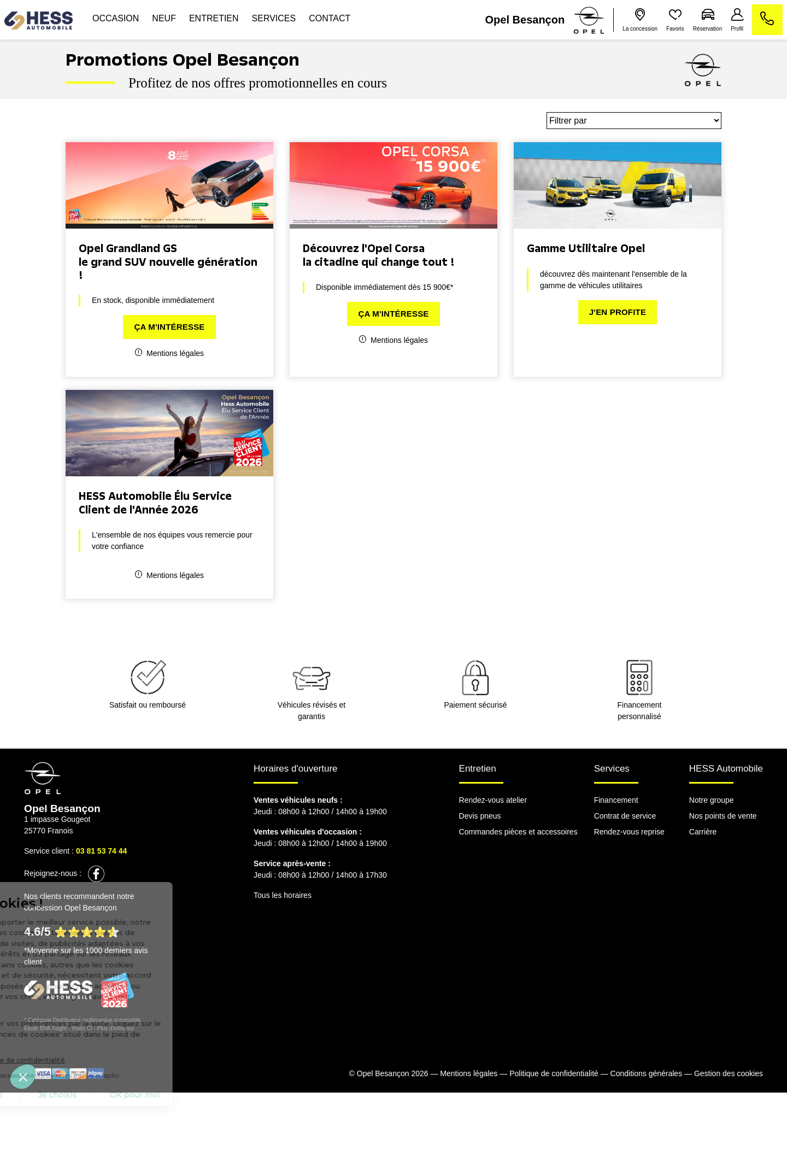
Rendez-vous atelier (493, 800)
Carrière (703, 831)
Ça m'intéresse (169, 326)
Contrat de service (625, 816)
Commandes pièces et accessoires (518, 831)
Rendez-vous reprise (629, 831)
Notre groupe (711, 800)
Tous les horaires (283, 895)
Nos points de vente (723, 816)
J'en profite (617, 312)
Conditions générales (646, 1073)
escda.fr (145, 1028)
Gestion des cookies (728, 1073)
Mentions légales (169, 353)
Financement (616, 800)
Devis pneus (480, 816)
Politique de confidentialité (553, 1073)
